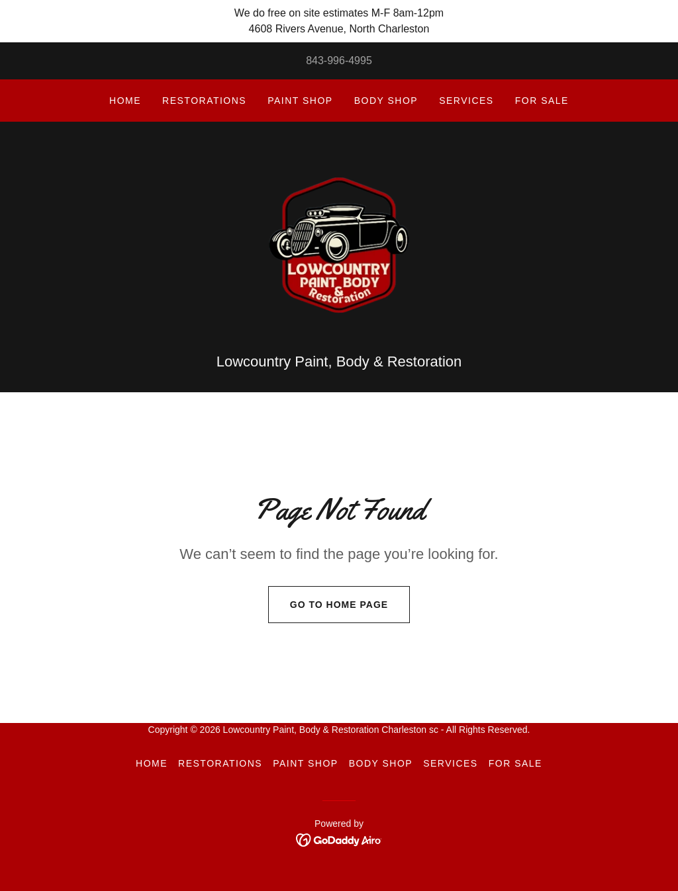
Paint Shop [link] (299, 100)
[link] (339, 247)
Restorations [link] (204, 100)
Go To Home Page (328, 611)
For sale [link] (542, 100)
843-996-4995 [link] (339, 60)
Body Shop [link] (386, 100)
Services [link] (466, 100)
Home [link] (125, 100)
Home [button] (152, 770)
